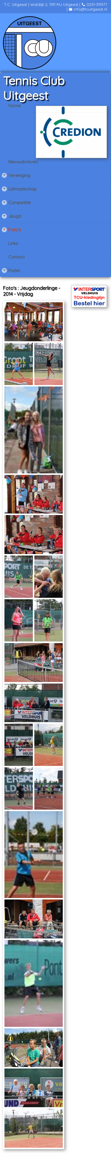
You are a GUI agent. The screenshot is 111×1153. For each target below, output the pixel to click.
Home (14, 105)
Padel (11, 270)
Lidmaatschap (19, 189)
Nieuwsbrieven (23, 162)
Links (13, 243)
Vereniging (16, 175)
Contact (16, 257)
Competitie (16, 202)
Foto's (11, 229)
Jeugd (11, 216)
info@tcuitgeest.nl (88, 9)
